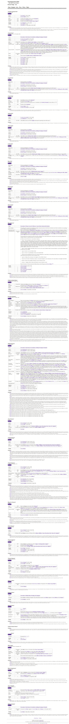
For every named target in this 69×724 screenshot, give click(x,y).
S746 (10, 412)
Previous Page (60, 8)
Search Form (17, 8)
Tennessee (38, 284)
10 (24, 362)
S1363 (11, 700)
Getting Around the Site (11, 8)
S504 (10, 397)
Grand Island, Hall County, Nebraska (42, 653)
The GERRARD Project (30, 8)
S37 (10, 73)
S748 (10, 292)
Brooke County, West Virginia (36, 53)
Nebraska (38, 302)
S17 (10, 29)
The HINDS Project (44, 8)
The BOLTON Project (23, 8)
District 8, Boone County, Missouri (55, 509)
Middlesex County (63, 369)
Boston (65, 381)
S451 (10, 395)
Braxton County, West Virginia (39, 673)
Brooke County (38, 174)
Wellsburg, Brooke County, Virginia (37, 171)
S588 (10, 276)
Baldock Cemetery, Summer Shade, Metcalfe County (35, 287)
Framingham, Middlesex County (34, 568)
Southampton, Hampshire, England (38, 611)
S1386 (11, 75)
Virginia (33, 120)
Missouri (35, 506)
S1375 (11, 408)
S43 (10, 401)
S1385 (11, 27)
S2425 (11, 330)
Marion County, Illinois (52, 583)
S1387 (11, 682)
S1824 (11, 318)
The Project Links (50, 8)
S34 (10, 340)
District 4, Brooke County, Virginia (47, 44)
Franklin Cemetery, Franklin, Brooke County (33, 55)
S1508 (11, 522)
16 (25, 387)
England (36, 565)
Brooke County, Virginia (32, 42)
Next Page (64, 8)
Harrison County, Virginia (40, 672)
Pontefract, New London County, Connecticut (40, 363)
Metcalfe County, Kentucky (34, 286)
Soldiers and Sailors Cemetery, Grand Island (43, 655)
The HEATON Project (37, 8)
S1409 (11, 622)
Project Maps (55, 8)
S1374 (11, 411)
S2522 (11, 680)
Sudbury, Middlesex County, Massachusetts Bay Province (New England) (47, 352)
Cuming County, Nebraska (41, 306)
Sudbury (32, 476)
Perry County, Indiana (39, 649)
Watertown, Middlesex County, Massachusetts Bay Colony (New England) (43, 426)
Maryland (36, 18)
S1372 (11, 393)
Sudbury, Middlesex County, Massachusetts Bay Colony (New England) (47, 444)
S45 (10, 66)
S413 (10, 434)
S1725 (11, 274)
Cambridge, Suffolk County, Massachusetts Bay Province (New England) (38, 546)
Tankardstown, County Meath (35, 230)
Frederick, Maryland (45, 102)
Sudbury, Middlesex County (39, 427)
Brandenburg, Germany (40, 301)
